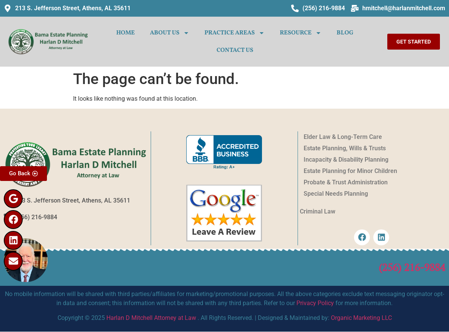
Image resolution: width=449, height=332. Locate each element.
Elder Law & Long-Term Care (343, 136)
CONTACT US (235, 50)
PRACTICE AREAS (234, 33)
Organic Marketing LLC (361, 317)
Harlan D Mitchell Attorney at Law (151, 317)
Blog (345, 33)
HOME (125, 33)
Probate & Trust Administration (346, 182)
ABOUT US (169, 33)
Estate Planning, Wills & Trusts (345, 148)
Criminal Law (317, 211)
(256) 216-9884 (412, 267)
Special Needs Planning (336, 193)
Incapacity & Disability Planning (346, 159)
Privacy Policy (315, 303)
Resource (300, 33)
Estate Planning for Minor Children (350, 171)
